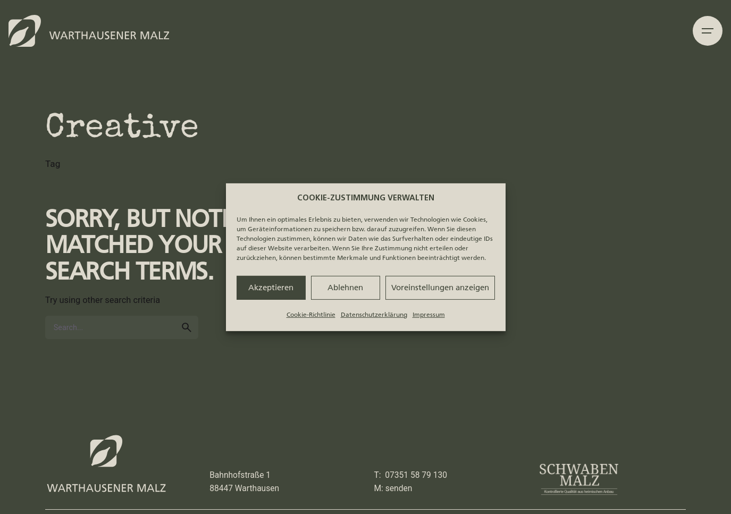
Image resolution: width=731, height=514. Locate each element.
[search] (186, 327)
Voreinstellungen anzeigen (440, 287)
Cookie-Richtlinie (311, 314)
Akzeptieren (270, 287)
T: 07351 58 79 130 (410, 475)
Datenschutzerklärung (374, 314)
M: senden (393, 488)
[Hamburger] (707, 31)
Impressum (429, 314)
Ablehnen (345, 287)
